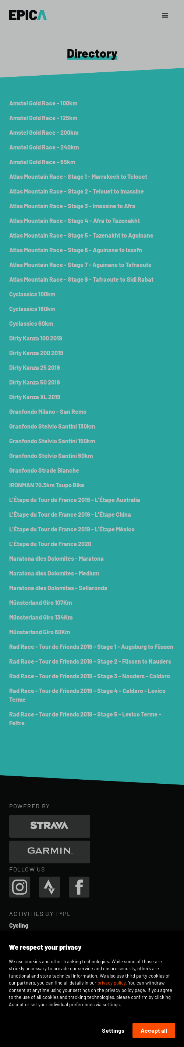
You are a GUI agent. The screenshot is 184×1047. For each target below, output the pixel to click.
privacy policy (111, 983)
